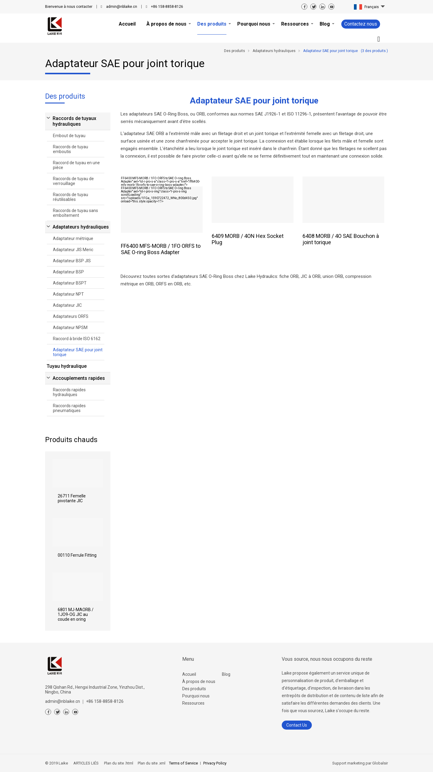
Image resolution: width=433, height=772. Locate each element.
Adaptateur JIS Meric (73, 249)
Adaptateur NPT (68, 294)
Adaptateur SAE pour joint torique (78, 352)
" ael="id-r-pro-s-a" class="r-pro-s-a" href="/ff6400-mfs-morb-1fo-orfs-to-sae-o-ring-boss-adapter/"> (160, 181)
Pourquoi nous (196, 696)
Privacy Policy (214, 763)
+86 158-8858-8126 (167, 7)
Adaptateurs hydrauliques (81, 227)
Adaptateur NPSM (70, 327)
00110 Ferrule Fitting (77, 555)
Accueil (189, 674)
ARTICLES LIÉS (86, 763)
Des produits (194, 688)
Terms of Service (183, 763)
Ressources (193, 703)
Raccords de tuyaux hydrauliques (74, 121)
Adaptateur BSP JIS (72, 260)
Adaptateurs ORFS (70, 316)
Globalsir (380, 763)
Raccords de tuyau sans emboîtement (75, 213)
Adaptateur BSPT (70, 283)
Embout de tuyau (69, 135)
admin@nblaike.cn (121, 7)
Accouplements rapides (79, 378)
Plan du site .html (118, 763)
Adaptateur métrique (73, 238)
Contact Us (296, 725)
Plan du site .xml (151, 763)
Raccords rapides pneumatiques (69, 408)
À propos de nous (198, 681)
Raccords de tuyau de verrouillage (73, 181)
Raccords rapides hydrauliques (69, 392)
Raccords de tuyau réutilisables (70, 197)
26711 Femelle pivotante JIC (72, 498)
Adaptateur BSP (68, 271)
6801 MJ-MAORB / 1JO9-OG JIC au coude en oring (76, 614)
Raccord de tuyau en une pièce (76, 165)
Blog (226, 674)
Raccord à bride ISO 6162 (76, 338)
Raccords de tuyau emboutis (70, 149)
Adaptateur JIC (67, 305)
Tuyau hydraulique (67, 366)
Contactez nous (360, 24)
